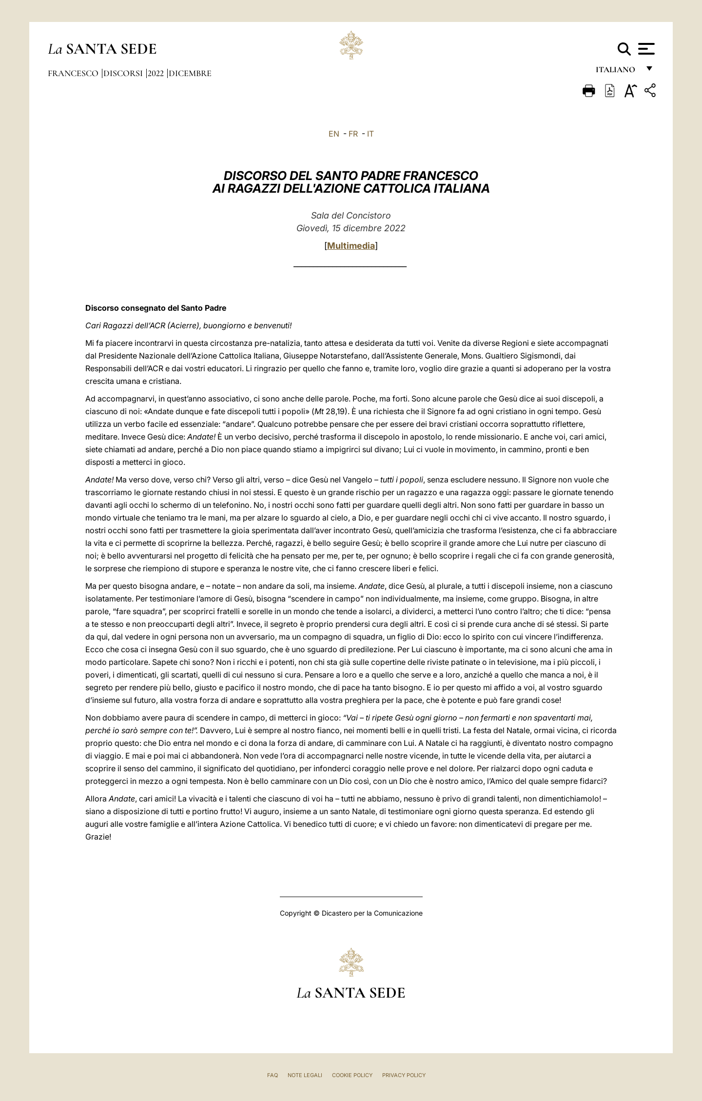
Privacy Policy (404, 1075)
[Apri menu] (645, 48)
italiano (617, 72)
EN (334, 134)
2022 (157, 73)
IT (370, 134)
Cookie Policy (352, 1075)
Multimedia (351, 245)
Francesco (74, 73)
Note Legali (305, 1075)
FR (353, 134)
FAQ (272, 1075)
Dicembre (190, 73)
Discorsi (124, 73)
